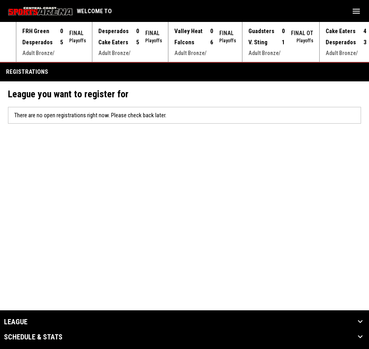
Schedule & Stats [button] (33, 336)
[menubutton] (356, 11)
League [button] (15, 321)
